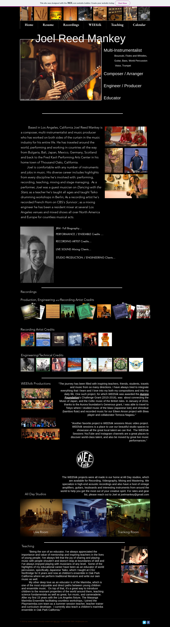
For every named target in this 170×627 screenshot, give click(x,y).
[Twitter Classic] (144, 622)
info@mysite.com (81, 621)
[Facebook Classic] (148, 622)
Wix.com (57, 621)
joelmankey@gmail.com (135, 494)
